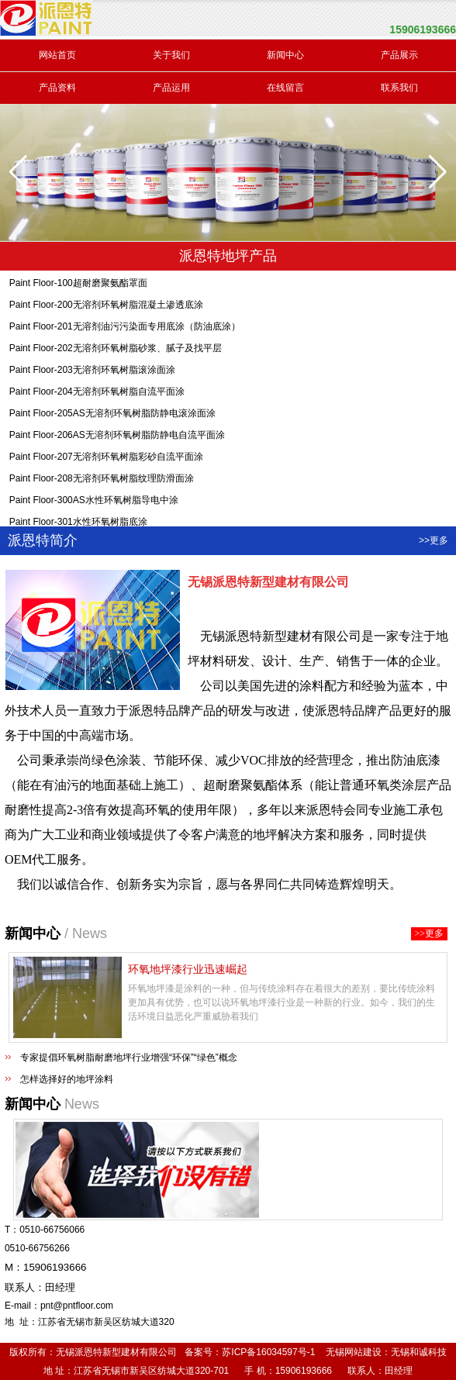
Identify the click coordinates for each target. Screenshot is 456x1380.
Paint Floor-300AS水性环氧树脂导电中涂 (93, 502)
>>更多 (433, 540)
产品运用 (171, 87)
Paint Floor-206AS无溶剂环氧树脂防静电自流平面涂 (117, 437)
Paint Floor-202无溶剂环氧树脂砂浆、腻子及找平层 (115, 350)
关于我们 (171, 55)
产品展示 (399, 55)
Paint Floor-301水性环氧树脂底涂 (78, 524)
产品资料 (57, 87)
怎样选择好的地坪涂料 (66, 1079)
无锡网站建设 (354, 1352)
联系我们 (399, 87)
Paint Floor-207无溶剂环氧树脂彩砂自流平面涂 (106, 459)
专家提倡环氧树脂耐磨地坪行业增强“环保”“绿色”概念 (128, 1057)
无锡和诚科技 (419, 1352)
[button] (437, 172)
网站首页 (57, 55)
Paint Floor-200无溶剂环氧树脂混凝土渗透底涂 (106, 307)
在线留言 (285, 87)
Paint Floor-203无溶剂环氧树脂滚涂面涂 (92, 372)
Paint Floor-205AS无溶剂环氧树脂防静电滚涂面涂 (112, 415)
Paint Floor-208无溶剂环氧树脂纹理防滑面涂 (101, 480)
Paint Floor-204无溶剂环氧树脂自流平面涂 (97, 393)
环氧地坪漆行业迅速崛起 (187, 969)
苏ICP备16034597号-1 (268, 1352)
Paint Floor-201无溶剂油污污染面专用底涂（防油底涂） (124, 328)
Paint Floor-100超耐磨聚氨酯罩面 (78, 285)
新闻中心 (285, 55)
